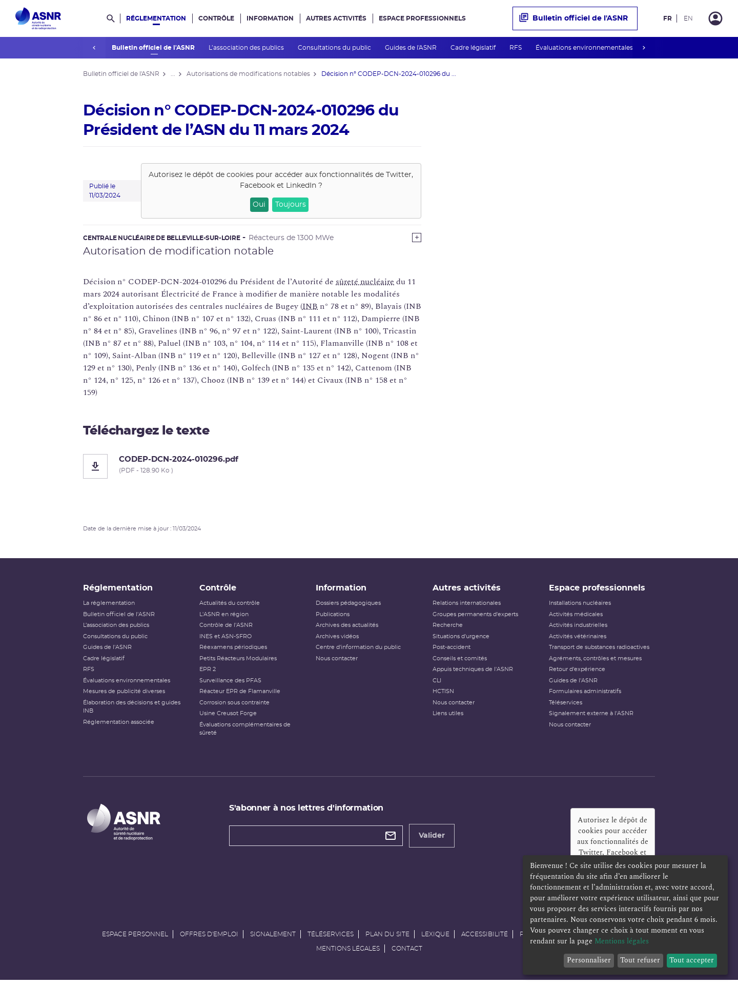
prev (94, 47)
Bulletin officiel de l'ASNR (153, 48)
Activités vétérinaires (577, 640)
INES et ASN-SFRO (225, 640)
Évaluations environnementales (584, 48)
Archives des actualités (347, 629)
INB (310, 306)
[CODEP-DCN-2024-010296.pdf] (252, 466)
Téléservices (565, 706)
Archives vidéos (337, 640)
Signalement (273, 938)
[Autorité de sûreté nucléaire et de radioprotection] (38, 18)
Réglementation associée (118, 725)
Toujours (290, 204)
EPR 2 (207, 673)
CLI (437, 684)
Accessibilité (484, 938)
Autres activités (336, 18)
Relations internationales (467, 606)
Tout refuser (640, 960)
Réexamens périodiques (233, 651)
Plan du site (387, 938)
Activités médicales (576, 618)
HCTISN (443, 695)
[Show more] (416, 237)
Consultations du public (334, 48)
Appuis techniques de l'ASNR (473, 673)
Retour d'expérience (577, 673)
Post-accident (451, 651)
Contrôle (216, 18)
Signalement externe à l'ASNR (591, 717)
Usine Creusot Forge (228, 717)
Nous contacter (337, 662)
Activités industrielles (578, 629)
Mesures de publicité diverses (124, 695)
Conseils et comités (460, 662)
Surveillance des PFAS (230, 684)
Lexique (435, 938)
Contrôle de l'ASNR (226, 629)
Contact (407, 952)
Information (270, 18)
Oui (259, 204)
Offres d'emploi (209, 938)
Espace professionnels (422, 18)
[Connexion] (715, 18)
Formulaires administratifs (585, 695)
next (643, 47)
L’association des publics (246, 48)
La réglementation (109, 606)
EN (688, 18)
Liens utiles (448, 717)
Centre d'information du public (358, 651)
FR (667, 18)
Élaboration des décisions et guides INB (131, 710)
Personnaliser (589, 960)
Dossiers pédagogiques (348, 606)
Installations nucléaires (580, 606)
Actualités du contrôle (229, 606)
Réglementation (156, 18)
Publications (333, 618)
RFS (516, 48)
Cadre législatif (473, 48)
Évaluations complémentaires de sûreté (245, 732)
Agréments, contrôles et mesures (595, 662)
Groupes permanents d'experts (475, 618)
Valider (432, 839)
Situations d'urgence (461, 640)
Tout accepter (691, 960)
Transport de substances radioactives (599, 651)
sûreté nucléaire (365, 281)
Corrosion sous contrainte (234, 706)
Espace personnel (135, 938)
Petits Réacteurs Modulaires (238, 662)
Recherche (448, 629)
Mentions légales (348, 952)
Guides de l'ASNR (411, 48)
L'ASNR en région (224, 618)
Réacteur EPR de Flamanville (239, 695)
